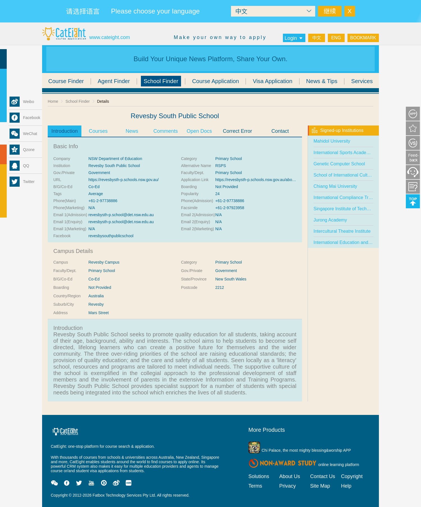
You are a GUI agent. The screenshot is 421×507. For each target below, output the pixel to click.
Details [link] (103, 101)
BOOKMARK (363, 37)
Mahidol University (332, 141)
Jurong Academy (330, 220)
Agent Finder (114, 81)
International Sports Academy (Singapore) (355, 152)
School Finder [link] (77, 101)
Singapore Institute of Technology (347, 208)
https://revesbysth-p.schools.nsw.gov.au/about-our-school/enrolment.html (278, 179)
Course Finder (66, 81)
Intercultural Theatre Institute (342, 231)
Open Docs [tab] (199, 131)
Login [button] (294, 38)
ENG (336, 37)
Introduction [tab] (64, 131)
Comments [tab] (165, 131)
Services (362, 81)
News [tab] (131, 131)
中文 (316, 37)
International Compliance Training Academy (357, 197)
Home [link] (53, 101)
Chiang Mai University (335, 186)
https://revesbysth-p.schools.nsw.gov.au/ (123, 179)
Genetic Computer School (339, 163)
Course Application (215, 81)
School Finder (161, 81)
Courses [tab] (98, 131)
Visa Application (272, 81)
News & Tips (321, 81)
